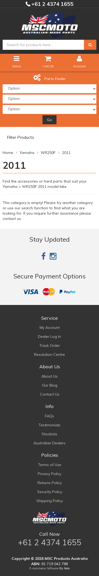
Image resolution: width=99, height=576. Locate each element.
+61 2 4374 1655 (51, 4)
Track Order (49, 345)
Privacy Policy (49, 473)
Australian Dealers (49, 443)
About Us (49, 376)
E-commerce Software (44, 568)
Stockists (49, 434)
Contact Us (49, 394)
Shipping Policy (49, 500)
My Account (50, 327)
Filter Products (20, 137)
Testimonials (49, 425)
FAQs (49, 416)
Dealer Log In (49, 336)
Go (49, 119)
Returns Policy (49, 482)
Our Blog (49, 385)
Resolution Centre (49, 354)
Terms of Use (49, 464)
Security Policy (49, 491)
